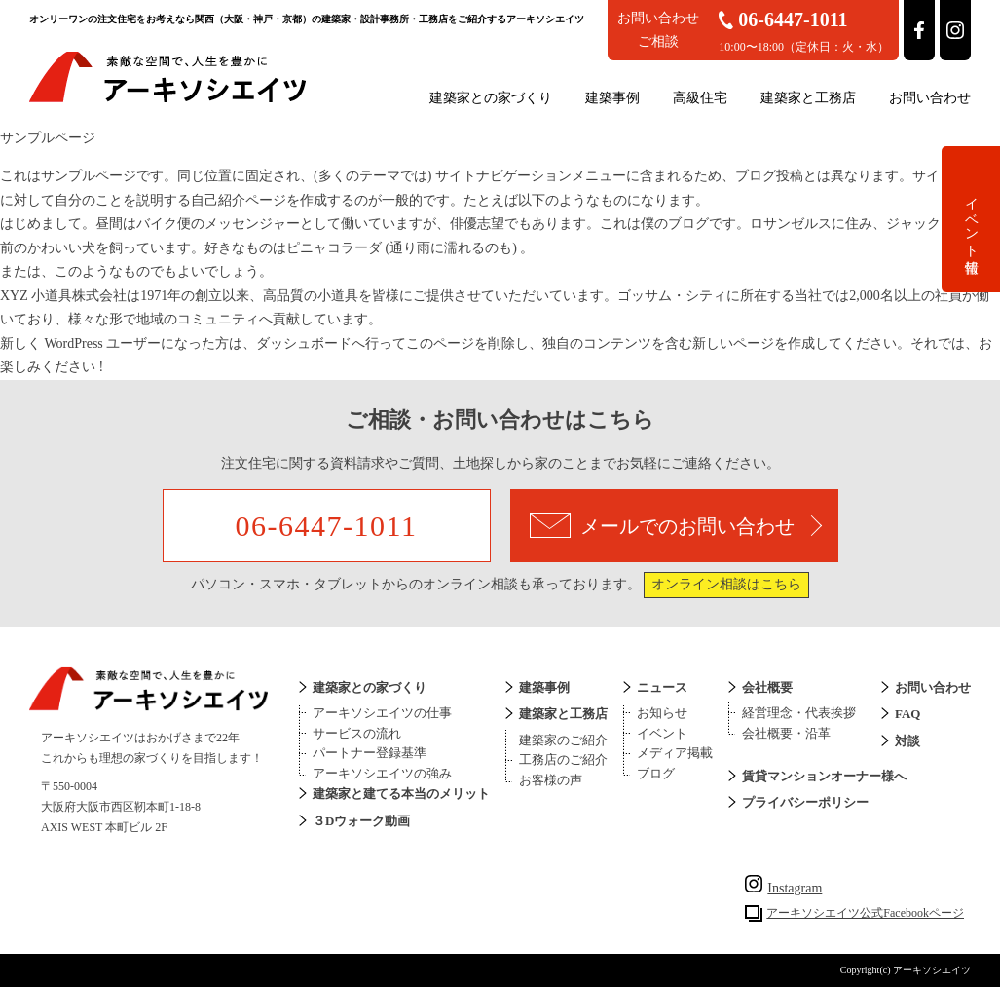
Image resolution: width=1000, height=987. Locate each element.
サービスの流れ (357, 733)
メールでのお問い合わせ (676, 525)
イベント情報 (971, 219)
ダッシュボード (304, 343)
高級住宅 (700, 98)
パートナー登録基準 (369, 752)
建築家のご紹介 (563, 740)
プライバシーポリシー (805, 802)
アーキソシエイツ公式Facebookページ (865, 913)
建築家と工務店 (808, 98)
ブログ (656, 773)
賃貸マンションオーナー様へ (824, 776)
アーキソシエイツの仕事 (382, 712)
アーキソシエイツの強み (382, 773)
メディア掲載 (675, 752)
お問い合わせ (930, 98)
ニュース (662, 687)
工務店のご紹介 (563, 759)
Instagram (783, 888)
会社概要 (767, 687)
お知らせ (662, 712)
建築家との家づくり (490, 98)
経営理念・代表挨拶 (799, 712)
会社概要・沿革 (786, 733)
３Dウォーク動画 (361, 821)
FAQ (907, 713)
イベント (662, 733)
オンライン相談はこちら (726, 584)
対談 (907, 741)
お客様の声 (550, 780)
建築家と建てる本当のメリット (401, 793)
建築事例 (612, 98)
